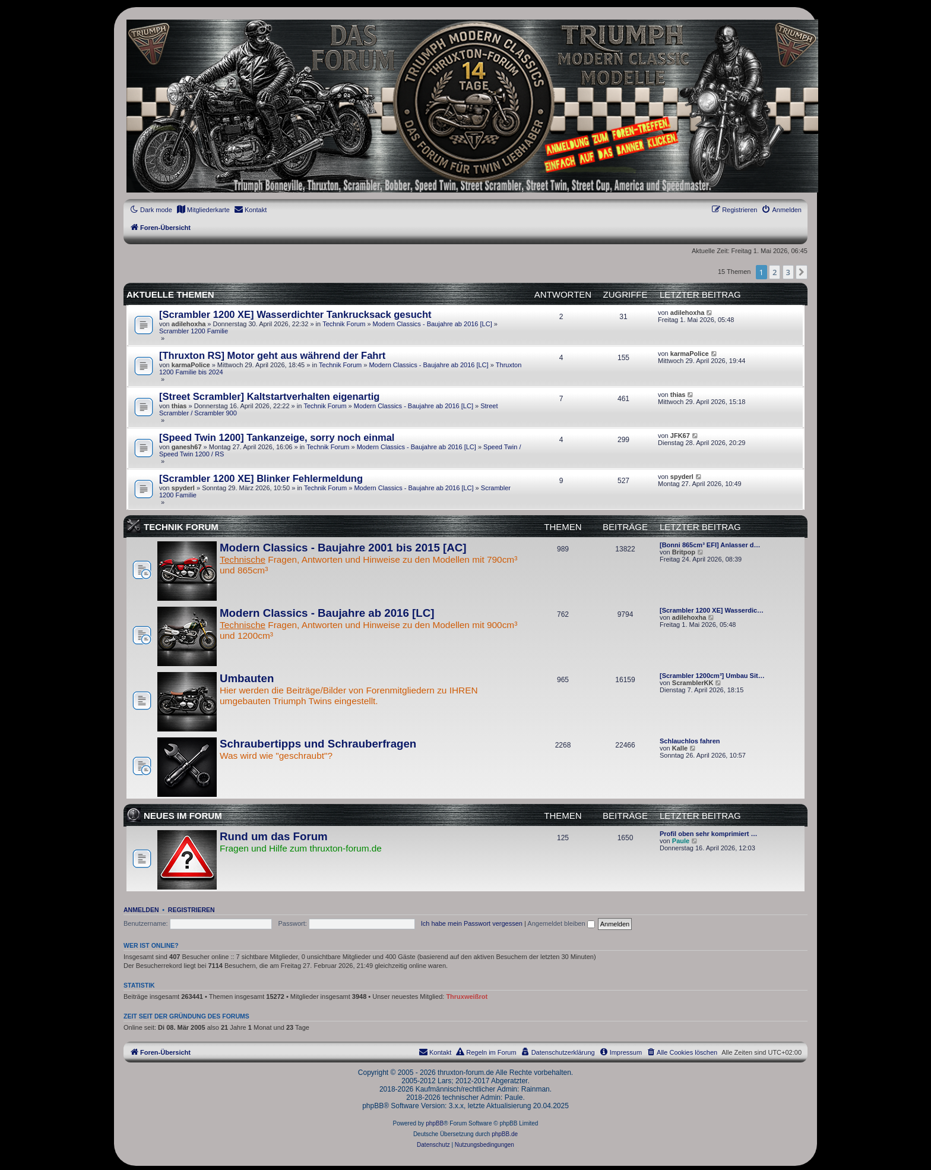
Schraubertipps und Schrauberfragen (318, 743)
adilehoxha (188, 323)
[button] (802, 272)
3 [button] (788, 272)
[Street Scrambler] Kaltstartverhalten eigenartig (269, 396)
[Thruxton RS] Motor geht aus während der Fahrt (272, 355)
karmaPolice (191, 364)
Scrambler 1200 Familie (193, 331)
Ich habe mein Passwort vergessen (471, 923)
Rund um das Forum (274, 836)
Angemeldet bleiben (560, 923)
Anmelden (141, 909)
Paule (680, 840)
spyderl (183, 487)
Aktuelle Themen (170, 294)
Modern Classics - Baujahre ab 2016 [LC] (432, 323)
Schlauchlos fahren (690, 741)
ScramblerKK (693, 682)
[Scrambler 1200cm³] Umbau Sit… (712, 675)
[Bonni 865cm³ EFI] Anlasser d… (710, 544)
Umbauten (247, 678)
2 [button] (774, 272)
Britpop (683, 552)
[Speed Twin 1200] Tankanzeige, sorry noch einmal (276, 437)
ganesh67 (187, 446)
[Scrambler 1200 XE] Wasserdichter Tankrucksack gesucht (295, 314)
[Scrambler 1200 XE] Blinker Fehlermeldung (261, 478)
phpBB (435, 1123)
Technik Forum (343, 323)
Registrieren (191, 909)
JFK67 (680, 435)
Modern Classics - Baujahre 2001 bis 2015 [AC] (343, 547)
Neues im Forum (183, 816)
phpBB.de (505, 1134)
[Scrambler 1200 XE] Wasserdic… (712, 610)
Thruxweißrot (466, 996)
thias (179, 405)
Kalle (680, 748)
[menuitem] (203, 210)
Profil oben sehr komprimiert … (708, 833)
